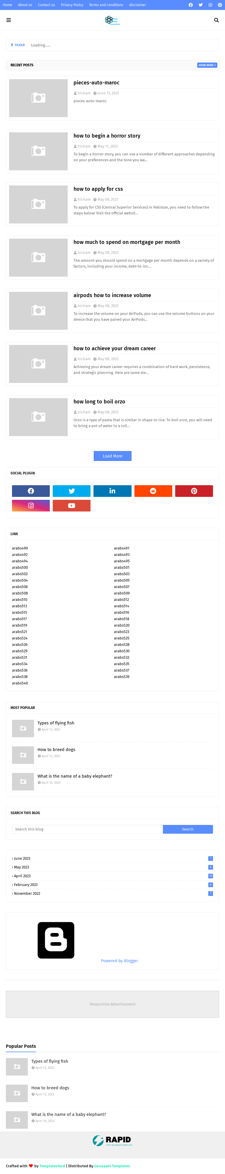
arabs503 (121, 574)
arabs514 (121, 606)
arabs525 (121, 638)
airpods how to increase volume (112, 295)
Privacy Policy (72, 5)
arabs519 (19, 625)
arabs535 (121, 664)
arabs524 (20, 638)
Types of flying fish (56, 723)
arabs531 (19, 657)
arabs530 (121, 651)
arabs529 (20, 651)
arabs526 (20, 644)
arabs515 (19, 612)
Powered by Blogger (75, 960)
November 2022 (113, 893)
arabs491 (121, 548)
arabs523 (121, 632)
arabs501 (121, 567)
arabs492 (20, 554)
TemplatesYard (52, 1166)
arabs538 (20, 676)
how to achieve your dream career (115, 348)
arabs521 (19, 632)
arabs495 (122, 561)
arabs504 (20, 580)
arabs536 (20, 670)
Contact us (46, 5)
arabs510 (19, 599)
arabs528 (121, 644)
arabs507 (121, 587)
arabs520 (121, 625)
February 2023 (113, 884)
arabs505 (122, 580)
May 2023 (113, 867)
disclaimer (137, 5)
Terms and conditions (106, 5)
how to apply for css (98, 189)
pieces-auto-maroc (97, 82)
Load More (112, 456)
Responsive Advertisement (113, 1004)
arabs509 (122, 593)
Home (7, 5)
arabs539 (121, 676)
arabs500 (20, 567)
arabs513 (19, 606)
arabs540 (20, 683)
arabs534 (20, 664)
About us (25, 5)
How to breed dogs (56, 749)
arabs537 (121, 670)
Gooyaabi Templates (112, 1166)
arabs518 (121, 619)
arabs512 (121, 599)
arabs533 (121, 657)
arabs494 (20, 561)
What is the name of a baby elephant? (75, 776)
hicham (84, 93)
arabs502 (20, 574)
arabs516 (121, 612)
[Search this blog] (87, 829)
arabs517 (19, 619)
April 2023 (113, 876)
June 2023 (113, 858)
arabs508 (20, 593)
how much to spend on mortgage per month (127, 242)
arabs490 (20, 548)
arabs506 (20, 587)
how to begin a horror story (107, 136)
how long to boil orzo (99, 401)
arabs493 (121, 554)
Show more (206, 65)
